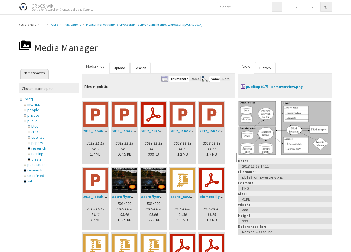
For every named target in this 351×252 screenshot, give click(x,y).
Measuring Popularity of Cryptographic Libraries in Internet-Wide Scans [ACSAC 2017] (144, 24)
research (38, 148)
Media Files (95, 66)
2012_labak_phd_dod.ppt (223, 130)
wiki (30, 181)
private (33, 115)
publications (37, 164)
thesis (36, 159)
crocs (36, 131)
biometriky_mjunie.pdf (220, 196)
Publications (72, 24)
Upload (119, 67)
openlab (38, 137)
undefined (35, 175)
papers (37, 142)
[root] (28, 98)
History (265, 67)
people (33, 109)
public (32, 120)
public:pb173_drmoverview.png (274, 86)
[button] (294, 7)
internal (33, 104)
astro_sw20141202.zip (190, 196)
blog (35, 126)
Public (54, 24)
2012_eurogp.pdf (156, 130)
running (37, 153)
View (246, 66)
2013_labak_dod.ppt (102, 196)
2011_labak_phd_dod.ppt (107, 130)
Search (140, 67)
